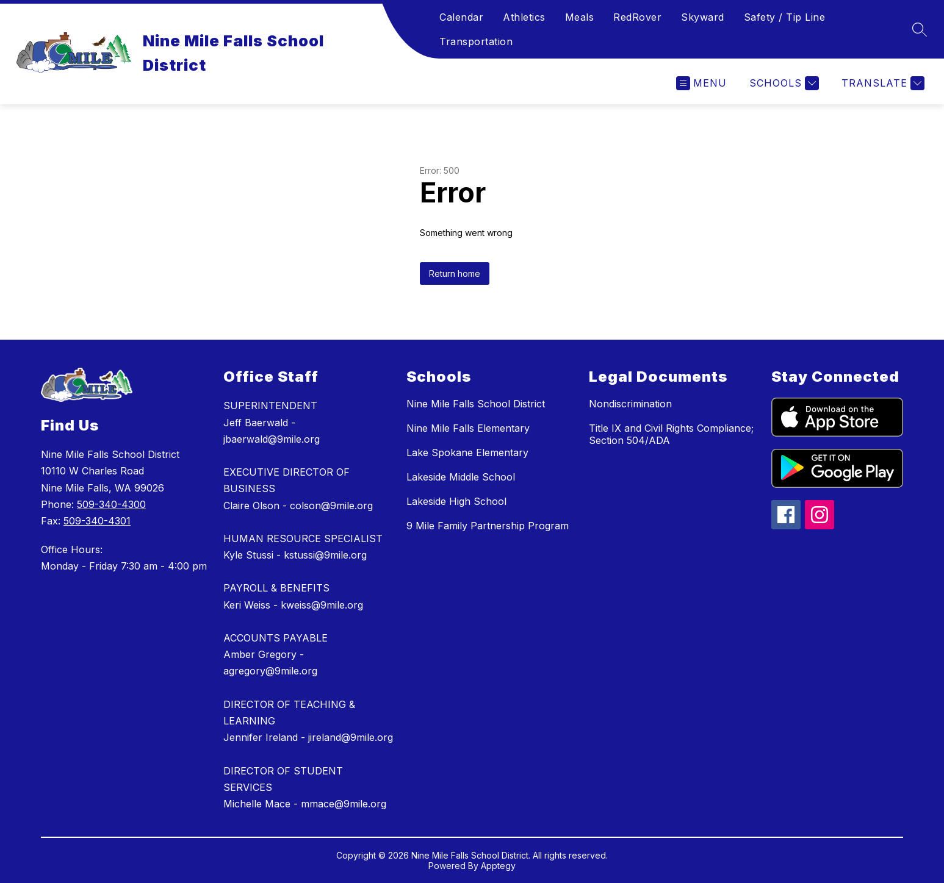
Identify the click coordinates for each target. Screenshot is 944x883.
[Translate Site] (881, 83)
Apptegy (498, 865)
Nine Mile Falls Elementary (468, 428)
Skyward (702, 17)
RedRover (637, 17)
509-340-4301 (97, 521)
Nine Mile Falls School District (475, 404)
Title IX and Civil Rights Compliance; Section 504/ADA (671, 434)
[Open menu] (701, 83)
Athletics (524, 17)
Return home (454, 273)
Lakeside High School (456, 501)
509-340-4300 (111, 504)
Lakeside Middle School (460, 477)
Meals (579, 17)
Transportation (476, 41)
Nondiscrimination (630, 404)
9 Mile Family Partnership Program (487, 526)
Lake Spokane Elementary (467, 452)
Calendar (461, 17)
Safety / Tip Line (785, 17)
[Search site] (919, 29)
